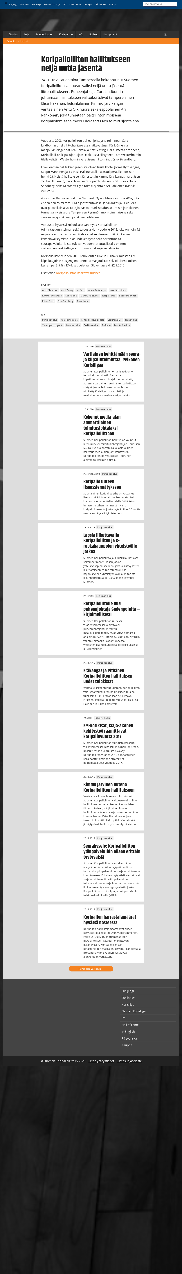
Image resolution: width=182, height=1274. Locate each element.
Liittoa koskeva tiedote (92, 319)
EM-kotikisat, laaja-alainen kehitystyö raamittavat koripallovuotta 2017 (108, 731)
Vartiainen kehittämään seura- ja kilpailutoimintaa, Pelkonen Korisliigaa (111, 359)
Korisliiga (36, 4)
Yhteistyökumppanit (52, 325)
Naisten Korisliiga (52, 4)
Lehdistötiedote (122, 325)
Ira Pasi (80, 290)
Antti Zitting (67, 290)
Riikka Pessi (48, 301)
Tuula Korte (83, 301)
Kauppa (112, 4)
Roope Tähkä (109, 295)
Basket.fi (11, 41)
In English (88, 4)
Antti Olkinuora (49, 290)
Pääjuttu (106, 325)
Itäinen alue (131, 319)
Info (80, 34)
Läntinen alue (115, 319)
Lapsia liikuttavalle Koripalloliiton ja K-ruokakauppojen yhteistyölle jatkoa (110, 543)
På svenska (101, 4)
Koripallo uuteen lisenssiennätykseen (102, 484)
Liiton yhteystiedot (101, 1061)
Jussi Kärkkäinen (118, 290)
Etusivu (13, 34)
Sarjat (26, 34)
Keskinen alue (73, 325)
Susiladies (24, 4)
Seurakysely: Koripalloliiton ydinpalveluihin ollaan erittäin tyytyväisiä (111, 851)
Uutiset (93, 34)
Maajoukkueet (44, 34)
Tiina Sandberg (65, 301)
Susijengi (13, 4)
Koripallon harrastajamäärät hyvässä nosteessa (109, 920)
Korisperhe (66, 34)
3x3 (64, 4)
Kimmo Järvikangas (52, 295)
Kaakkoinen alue (69, 319)
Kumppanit (110, 34)
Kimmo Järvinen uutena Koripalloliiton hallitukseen (109, 787)
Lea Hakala (71, 295)
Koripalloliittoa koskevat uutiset (77, 273)
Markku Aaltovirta (89, 295)
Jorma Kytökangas (97, 290)
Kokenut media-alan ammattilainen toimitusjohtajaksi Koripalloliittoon (102, 425)
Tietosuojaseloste (129, 1061)
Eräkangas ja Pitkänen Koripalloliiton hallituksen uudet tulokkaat (107, 676)
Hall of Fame (75, 4)
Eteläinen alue (91, 325)
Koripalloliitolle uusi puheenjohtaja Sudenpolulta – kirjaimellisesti (111, 609)
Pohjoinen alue (49, 319)
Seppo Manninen (127, 295)
